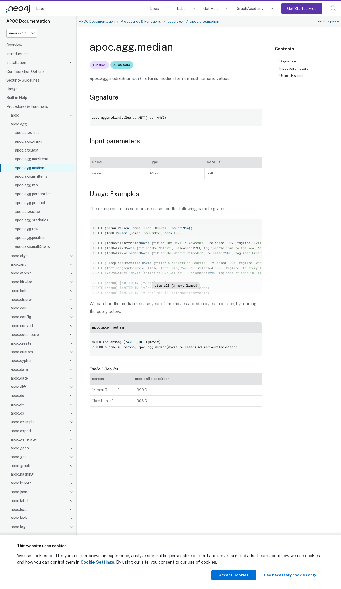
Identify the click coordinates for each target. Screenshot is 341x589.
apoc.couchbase (25, 334)
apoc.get (18, 457)
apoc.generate (23, 439)
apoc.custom (22, 352)
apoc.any (18, 264)
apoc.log (18, 527)
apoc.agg (19, 124)
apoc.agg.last (27, 150)
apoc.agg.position (30, 238)
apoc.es (17, 413)
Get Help (211, 8)
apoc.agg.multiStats (32, 246)
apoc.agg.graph (28, 141)
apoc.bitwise (21, 282)
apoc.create (21, 343)
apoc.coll (18, 308)
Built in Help (16, 97)
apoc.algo (19, 256)
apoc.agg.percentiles (33, 194)
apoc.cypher (21, 361)
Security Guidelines (22, 80)
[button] (334, 8)
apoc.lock (19, 518)
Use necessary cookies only (290, 575)
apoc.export (21, 431)
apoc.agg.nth (26, 185)
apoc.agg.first (27, 132)
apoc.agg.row (26, 229)
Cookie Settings (97, 562)
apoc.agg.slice (27, 211)
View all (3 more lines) (176, 285)
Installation (16, 63)
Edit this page (327, 21)
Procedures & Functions (27, 106)
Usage (12, 89)
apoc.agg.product (30, 203)
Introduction (17, 54)
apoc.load (19, 509)
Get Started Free (301, 8)
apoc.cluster (21, 299)
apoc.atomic (21, 273)
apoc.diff (19, 387)
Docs (154, 8)
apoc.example (23, 422)
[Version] (21, 33)
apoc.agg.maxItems (32, 159)
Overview (14, 45)
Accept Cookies (234, 575)
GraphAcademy (250, 8)
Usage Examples (293, 75)
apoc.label (20, 501)
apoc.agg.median (29, 168)
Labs (40, 8)
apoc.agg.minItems (31, 176)
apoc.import (21, 483)
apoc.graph (20, 466)
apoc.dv (17, 404)
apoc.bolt (19, 291)
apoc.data (19, 369)
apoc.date (19, 378)
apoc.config (21, 317)
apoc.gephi (20, 448)
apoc (15, 115)
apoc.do (17, 395)
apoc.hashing (22, 474)
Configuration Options (25, 71)
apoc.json (19, 492)
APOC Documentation (97, 21)
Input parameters (293, 68)
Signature (287, 61)
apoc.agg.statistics (31, 220)
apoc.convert (22, 326)
